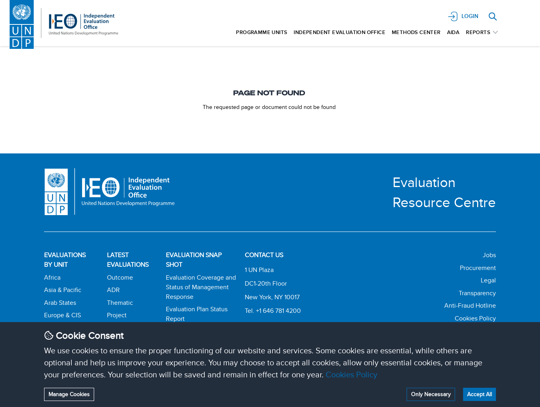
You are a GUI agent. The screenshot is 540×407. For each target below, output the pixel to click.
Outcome (120, 277)
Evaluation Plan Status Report (197, 313)
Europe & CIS (62, 315)
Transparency (477, 293)
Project (117, 315)
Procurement (478, 267)
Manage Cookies (69, 394)
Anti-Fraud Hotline (470, 305)
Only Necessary (431, 394)
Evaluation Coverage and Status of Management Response (201, 287)
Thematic (120, 302)
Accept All (479, 394)
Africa (52, 277)
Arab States (60, 302)
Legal (488, 280)
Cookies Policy (351, 374)
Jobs (489, 255)
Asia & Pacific (62, 289)
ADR (113, 289)
